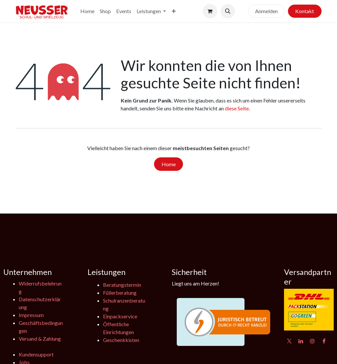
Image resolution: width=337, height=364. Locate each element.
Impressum (31, 315)
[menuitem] (87, 11)
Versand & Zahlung (40, 338)
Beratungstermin (122, 285)
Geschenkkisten (121, 340)
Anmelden (266, 11)
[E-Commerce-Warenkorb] (210, 11)
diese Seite (237, 108)
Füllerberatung (120, 292)
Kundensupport (36, 354)
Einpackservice (120, 316)
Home (169, 164)
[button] (227, 11)
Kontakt (304, 11)
